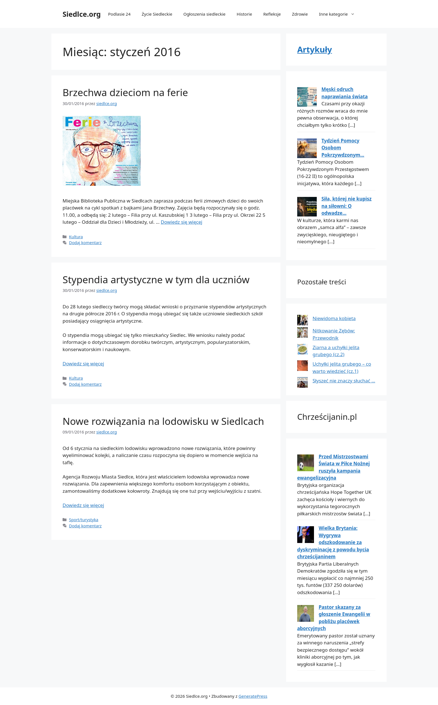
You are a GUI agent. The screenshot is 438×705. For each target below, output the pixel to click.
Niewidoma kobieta (334, 318)
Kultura (76, 236)
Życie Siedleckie (157, 14)
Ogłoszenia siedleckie (205, 14)
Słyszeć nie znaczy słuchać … (344, 380)
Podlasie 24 (119, 14)
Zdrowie (300, 14)
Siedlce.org (82, 14)
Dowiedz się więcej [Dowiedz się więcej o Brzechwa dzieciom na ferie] (182, 222)
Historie (244, 14)
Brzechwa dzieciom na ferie (125, 92)
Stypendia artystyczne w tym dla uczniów (156, 279)
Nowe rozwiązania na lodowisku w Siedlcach (163, 421)
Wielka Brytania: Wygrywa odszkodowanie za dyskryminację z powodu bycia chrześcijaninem (333, 542)
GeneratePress (253, 696)
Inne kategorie (339, 14)
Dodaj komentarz (85, 242)
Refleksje (272, 14)
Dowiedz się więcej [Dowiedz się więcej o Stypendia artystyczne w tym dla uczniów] (83, 363)
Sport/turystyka (83, 519)
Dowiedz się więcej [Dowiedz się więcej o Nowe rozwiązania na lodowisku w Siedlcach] (83, 505)
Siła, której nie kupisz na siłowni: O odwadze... (347, 206)
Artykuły (314, 49)
